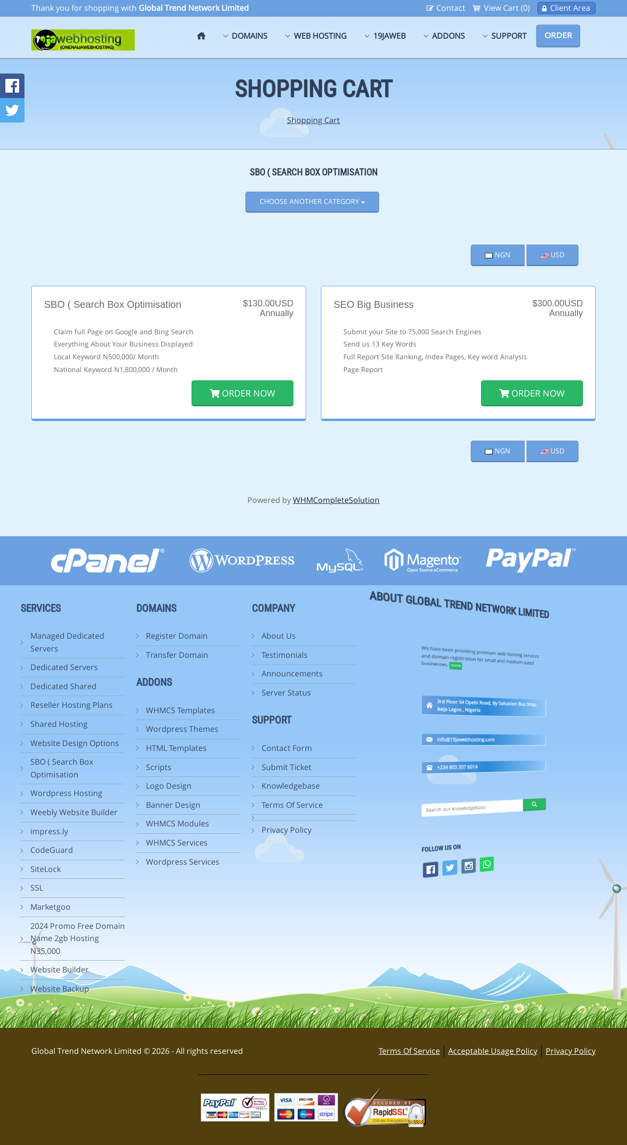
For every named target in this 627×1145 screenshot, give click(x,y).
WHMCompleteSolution (336, 500)
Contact (450, 7)
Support (509, 35)
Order (558, 35)
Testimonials (234, 654)
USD (552, 254)
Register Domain (126, 635)
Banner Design (122, 804)
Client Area (570, 7)
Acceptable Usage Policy (492, 1050)
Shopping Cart (313, 120)
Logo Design (118, 785)
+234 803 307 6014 (481, 691)
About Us (228, 635)
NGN (497, 254)
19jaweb (389, 35)
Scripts (108, 767)
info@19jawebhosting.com (483, 665)
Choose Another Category (312, 201)
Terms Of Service (241, 804)
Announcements (241, 673)
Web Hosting (320, 35)
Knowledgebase (240, 785)
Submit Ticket (236, 767)
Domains (249, 35)
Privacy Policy (236, 829)
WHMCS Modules (126, 823)
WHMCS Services (126, 842)
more (481, 584)
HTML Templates (125, 748)
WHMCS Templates (129, 710)
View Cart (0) (507, 7)
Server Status (235, 692)
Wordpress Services (132, 861)
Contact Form (236, 748)
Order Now (242, 393)
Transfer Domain (126, 654)
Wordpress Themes (131, 728)
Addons (448, 35)
